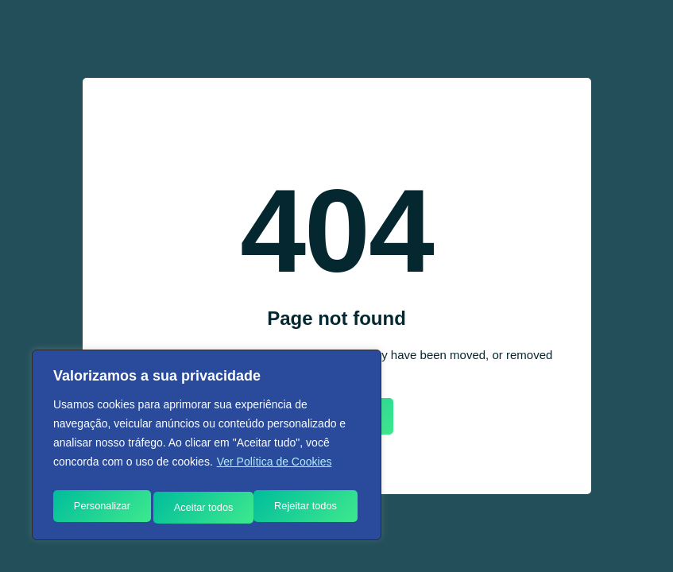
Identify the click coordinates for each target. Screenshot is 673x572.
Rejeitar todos (205, 507)
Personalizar (101, 507)
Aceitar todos (311, 507)
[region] (206, 449)
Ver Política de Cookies (274, 469)
